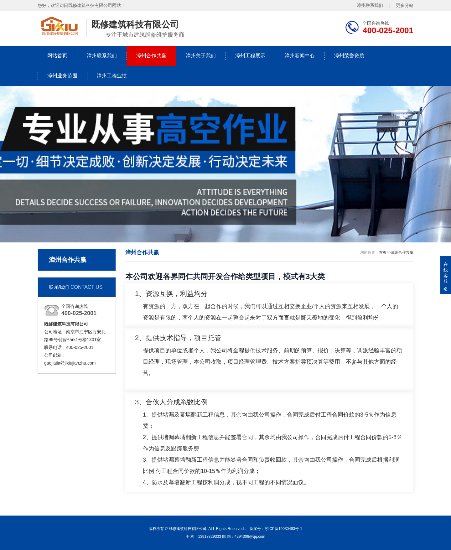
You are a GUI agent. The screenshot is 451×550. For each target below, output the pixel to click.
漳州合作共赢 (151, 55)
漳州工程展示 (250, 55)
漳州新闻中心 (300, 55)
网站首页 (57, 55)
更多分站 (404, 5)
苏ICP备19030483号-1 (283, 529)
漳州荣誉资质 (349, 55)
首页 (382, 252)
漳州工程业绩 (112, 75)
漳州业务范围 (62, 75)
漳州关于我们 (201, 55)
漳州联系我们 (370, 5)
